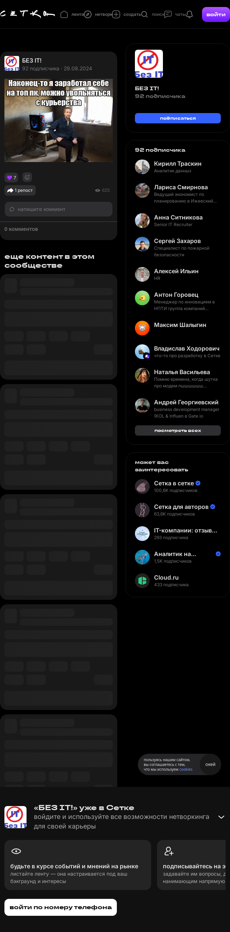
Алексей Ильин (176, 271)
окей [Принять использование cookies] (210, 764)
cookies (186, 769)
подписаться (178, 118)
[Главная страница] (27, 14)
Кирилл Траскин (178, 163)
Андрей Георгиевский (186, 402)
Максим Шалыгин (180, 324)
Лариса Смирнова (181, 187)
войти (216, 14)
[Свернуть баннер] (221, 817)
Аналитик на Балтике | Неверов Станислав (181, 554)
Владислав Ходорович (186, 348)
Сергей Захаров (177, 241)
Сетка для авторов (181, 506)
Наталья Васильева (182, 372)
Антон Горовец (176, 294)
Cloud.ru (166, 577)
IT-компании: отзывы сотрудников (185, 530)
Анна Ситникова (178, 217)
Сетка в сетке (174, 483)
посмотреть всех (177, 430)
